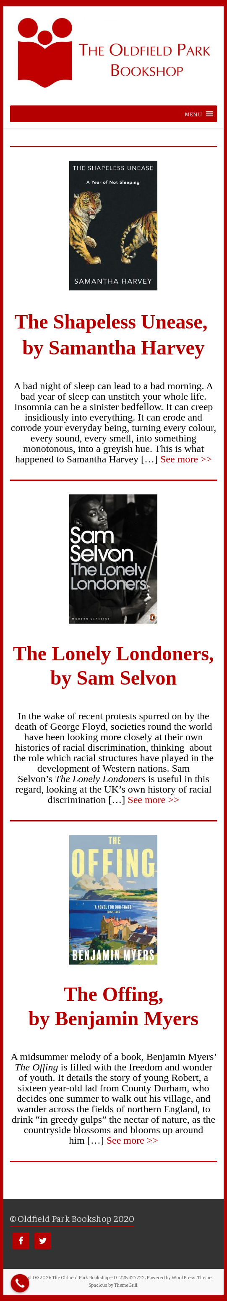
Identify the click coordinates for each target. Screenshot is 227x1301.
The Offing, (113, 994)
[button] (193, 113)
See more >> (186, 459)
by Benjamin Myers (113, 1018)
